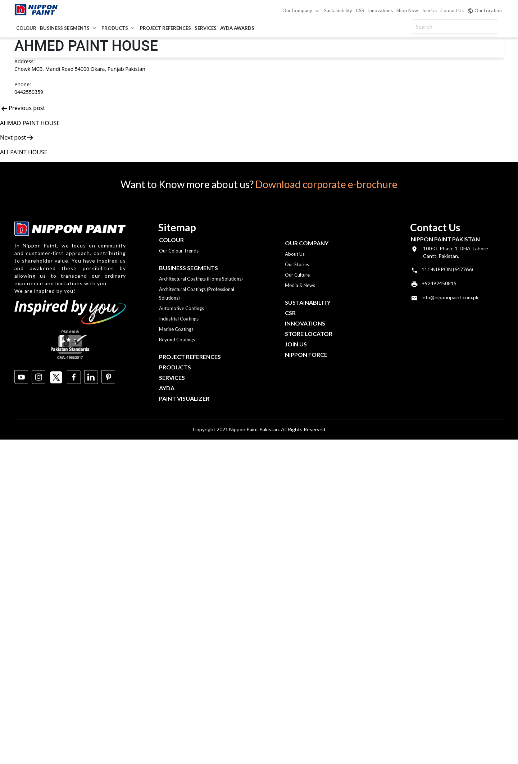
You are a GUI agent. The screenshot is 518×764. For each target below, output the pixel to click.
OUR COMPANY (306, 243)
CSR (360, 10)
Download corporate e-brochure (326, 184)
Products (114, 28)
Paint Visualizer (184, 398)
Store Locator (308, 333)
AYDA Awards (237, 28)
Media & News (300, 285)
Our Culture (297, 275)
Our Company (297, 10)
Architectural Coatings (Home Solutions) (201, 279)
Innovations (380, 10)
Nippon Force (306, 354)
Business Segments (65, 28)
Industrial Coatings (179, 319)
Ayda (166, 388)
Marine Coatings (176, 329)
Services (206, 28)
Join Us (429, 10)
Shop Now (407, 10)
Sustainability (338, 10)
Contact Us (452, 10)
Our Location (484, 10)
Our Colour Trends (179, 251)
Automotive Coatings (181, 308)
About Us (295, 254)
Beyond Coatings (177, 339)
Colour (26, 28)
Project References (165, 28)
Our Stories (297, 264)
